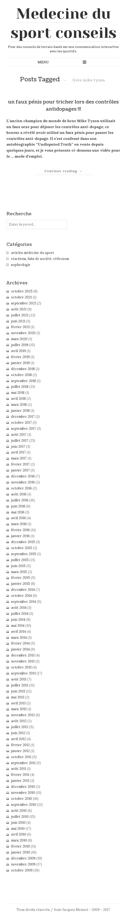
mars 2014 (19, 638)
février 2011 (20, 775)
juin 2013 (18, 691)
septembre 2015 (23, 554)
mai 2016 (17, 512)
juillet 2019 (19, 345)
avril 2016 (18, 518)
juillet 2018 (19, 387)
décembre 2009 (23, 858)
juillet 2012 (19, 727)
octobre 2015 (21, 548)
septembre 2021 (23, 303)
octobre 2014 (21, 596)
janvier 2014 (20, 649)
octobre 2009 (21, 870)
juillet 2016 (19, 500)
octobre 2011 (21, 757)
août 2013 (18, 679)
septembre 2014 (23, 602)
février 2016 (20, 530)
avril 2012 (18, 739)
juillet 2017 (19, 440)
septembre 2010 (23, 805)
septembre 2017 (23, 429)
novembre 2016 (23, 482)
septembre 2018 (23, 381)
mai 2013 (17, 697)
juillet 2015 (20, 560)
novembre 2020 (23, 333)
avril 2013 (18, 703)
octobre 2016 (21, 488)
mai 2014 (17, 626)
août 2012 (19, 721)
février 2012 (20, 745)
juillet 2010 (20, 817)
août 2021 (19, 309)
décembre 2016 (23, 476)
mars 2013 (19, 709)
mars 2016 (19, 524)
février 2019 (20, 357)
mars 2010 (19, 840)
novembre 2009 (23, 864)
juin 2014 (18, 620)
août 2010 (19, 811)
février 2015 (20, 578)
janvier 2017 (20, 470)
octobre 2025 (21, 291)
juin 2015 (18, 566)
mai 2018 (17, 393)
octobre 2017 (21, 423)
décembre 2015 (23, 542)
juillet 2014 (19, 614)
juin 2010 (18, 823)
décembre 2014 (23, 590)
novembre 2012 (23, 715)
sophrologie (20, 265)
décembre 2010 (23, 787)
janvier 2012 (20, 751)
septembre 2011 (23, 763)
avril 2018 (18, 399)
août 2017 (19, 435)
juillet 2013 (19, 685)
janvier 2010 (20, 852)
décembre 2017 (23, 417)
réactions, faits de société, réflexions (40, 259)
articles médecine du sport (32, 253)
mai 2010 (18, 829)
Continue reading (63, 171)
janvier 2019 (20, 363)
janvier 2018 (20, 411)
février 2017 (20, 464)
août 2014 (19, 608)
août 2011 (18, 769)
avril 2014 (18, 632)
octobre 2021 (21, 297)
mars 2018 (19, 405)
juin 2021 (18, 321)
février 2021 (20, 327)
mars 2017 (19, 458)
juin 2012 (18, 733)
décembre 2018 (23, 369)
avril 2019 (18, 351)
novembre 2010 (23, 793)
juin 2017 (18, 446)
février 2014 (20, 643)
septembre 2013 (23, 673)
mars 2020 (19, 339)
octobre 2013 (21, 667)
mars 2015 (19, 572)
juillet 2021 (19, 315)
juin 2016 (18, 506)
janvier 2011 (20, 781)
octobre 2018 (21, 375)
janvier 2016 (20, 536)
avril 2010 (18, 834)
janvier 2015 (20, 584)
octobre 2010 (21, 799)
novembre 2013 (23, 661)
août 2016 (19, 494)
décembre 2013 (23, 655)
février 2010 (20, 846)
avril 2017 (18, 452)
